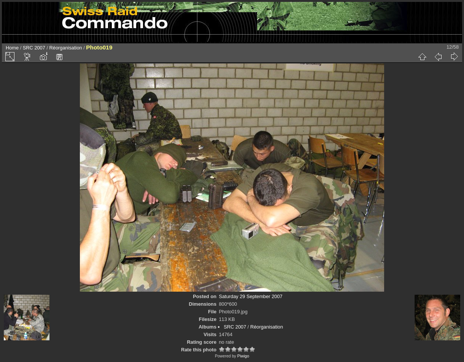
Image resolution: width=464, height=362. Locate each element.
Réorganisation (65, 48)
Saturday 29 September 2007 (250, 296)
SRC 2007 (34, 48)
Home (12, 48)
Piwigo (243, 356)
